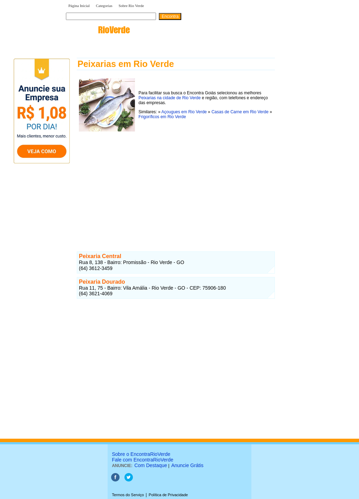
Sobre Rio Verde (131, 6)
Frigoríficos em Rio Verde (162, 116)
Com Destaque (150, 465)
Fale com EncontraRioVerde (142, 460)
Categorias (104, 6)
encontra (98, 29)
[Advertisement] (176, 183)
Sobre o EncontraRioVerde (141, 454)
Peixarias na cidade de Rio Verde (169, 97)
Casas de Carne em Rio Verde (240, 111)
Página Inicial (79, 6)
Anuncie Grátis (187, 465)
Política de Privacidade (168, 495)
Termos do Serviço (128, 495)
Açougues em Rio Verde (183, 111)
